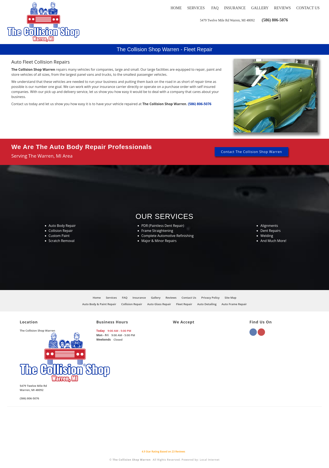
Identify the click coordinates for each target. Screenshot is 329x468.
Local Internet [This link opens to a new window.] (210, 459)
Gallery (260, 8)
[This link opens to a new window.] (227, 20)
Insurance (235, 8)
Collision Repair (131, 304)
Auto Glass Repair (159, 304)
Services (196, 8)
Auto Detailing (207, 304)
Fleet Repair (184, 304)
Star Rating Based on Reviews (163, 451)
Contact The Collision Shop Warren (251, 151)
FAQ (215, 8)
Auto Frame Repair (234, 304)
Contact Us (308, 8)
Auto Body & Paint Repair (99, 304)
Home (176, 8)
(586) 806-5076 (275, 20)
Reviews (282, 8)
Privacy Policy (210, 297)
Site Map (230, 297)
